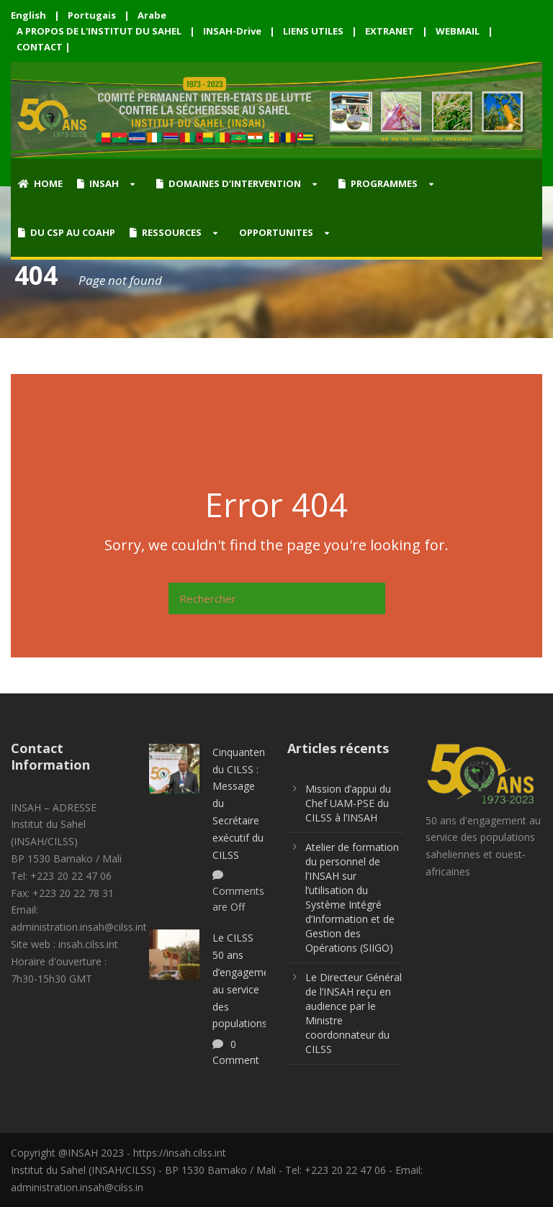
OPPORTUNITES (276, 232)
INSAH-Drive (232, 30)
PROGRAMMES (378, 183)
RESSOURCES (166, 232)
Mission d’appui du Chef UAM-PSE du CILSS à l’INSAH (348, 803)
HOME (40, 183)
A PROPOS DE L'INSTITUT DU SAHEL (99, 30)
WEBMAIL (458, 30)
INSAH (98, 183)
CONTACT (40, 46)
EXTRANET (389, 30)
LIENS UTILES (313, 30)
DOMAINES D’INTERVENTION (228, 183)
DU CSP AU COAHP (66, 232)
